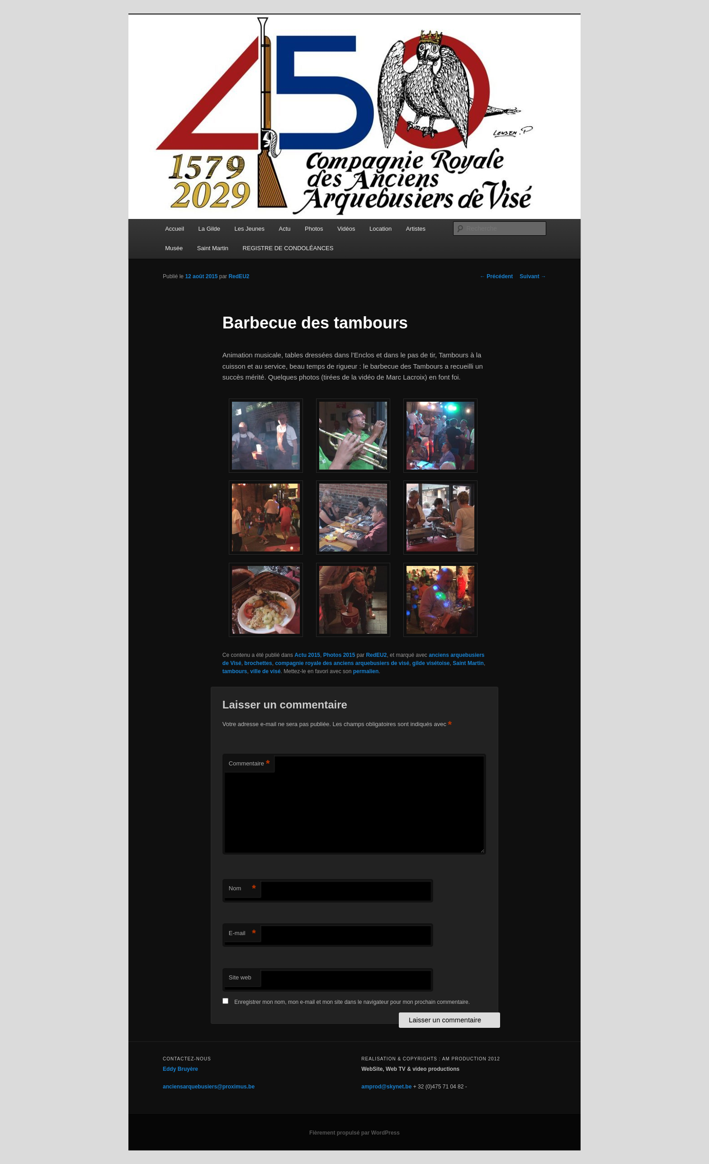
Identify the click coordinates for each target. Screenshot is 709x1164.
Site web (240, 977)
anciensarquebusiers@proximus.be (209, 1086)
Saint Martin (212, 248)
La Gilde (209, 228)
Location (380, 228)
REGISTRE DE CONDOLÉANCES (288, 248)
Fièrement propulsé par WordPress (354, 1133)
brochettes (258, 663)
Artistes (415, 228)
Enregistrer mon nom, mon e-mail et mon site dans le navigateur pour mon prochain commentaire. (352, 1002)
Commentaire (249, 763)
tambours (234, 671)
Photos (314, 228)
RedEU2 (238, 276)
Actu (285, 228)
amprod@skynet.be (386, 1086)
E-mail (242, 933)
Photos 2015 (339, 655)
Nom (242, 888)
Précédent (496, 276)
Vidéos (346, 228)
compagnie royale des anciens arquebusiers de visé (342, 663)
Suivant (533, 276)
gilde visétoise (431, 663)
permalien (366, 671)
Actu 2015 (307, 655)
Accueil (174, 228)
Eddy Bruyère (180, 1069)
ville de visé (265, 671)
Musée (174, 248)
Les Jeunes (250, 228)
